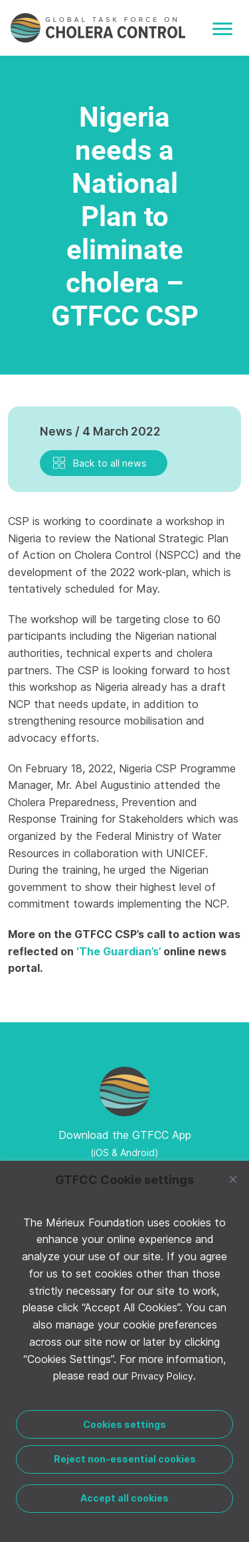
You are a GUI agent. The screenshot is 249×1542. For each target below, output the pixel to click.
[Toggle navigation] (222, 29)
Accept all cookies (124, 1498)
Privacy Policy (162, 1376)
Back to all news (110, 463)
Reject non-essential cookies (125, 1458)
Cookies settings (124, 1424)
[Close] (233, 1179)
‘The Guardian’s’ (118, 951)
